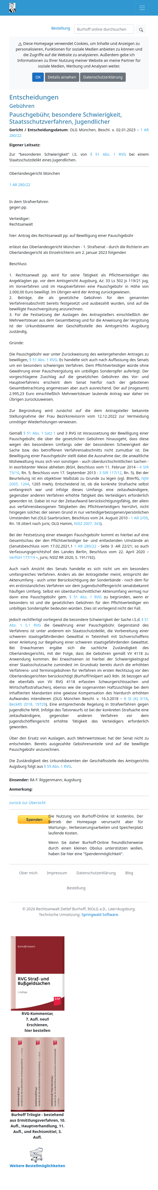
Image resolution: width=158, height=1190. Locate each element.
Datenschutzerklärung (103, 77)
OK (38, 77)
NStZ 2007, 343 (87, 523)
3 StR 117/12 (110, 472)
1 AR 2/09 (139, 517)
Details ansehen (62, 77)
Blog (129, 872)
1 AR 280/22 (19, 184)
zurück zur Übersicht (27, 802)
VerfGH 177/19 (22, 557)
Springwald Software (100, 914)
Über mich (28, 872)
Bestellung (60, 28)
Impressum (57, 872)
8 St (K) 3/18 (136, 698)
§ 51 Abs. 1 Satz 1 (39, 433)
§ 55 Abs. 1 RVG (57, 766)
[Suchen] (104, 29)
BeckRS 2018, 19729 (27, 704)
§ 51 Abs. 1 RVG (108, 154)
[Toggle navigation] (142, 7)
